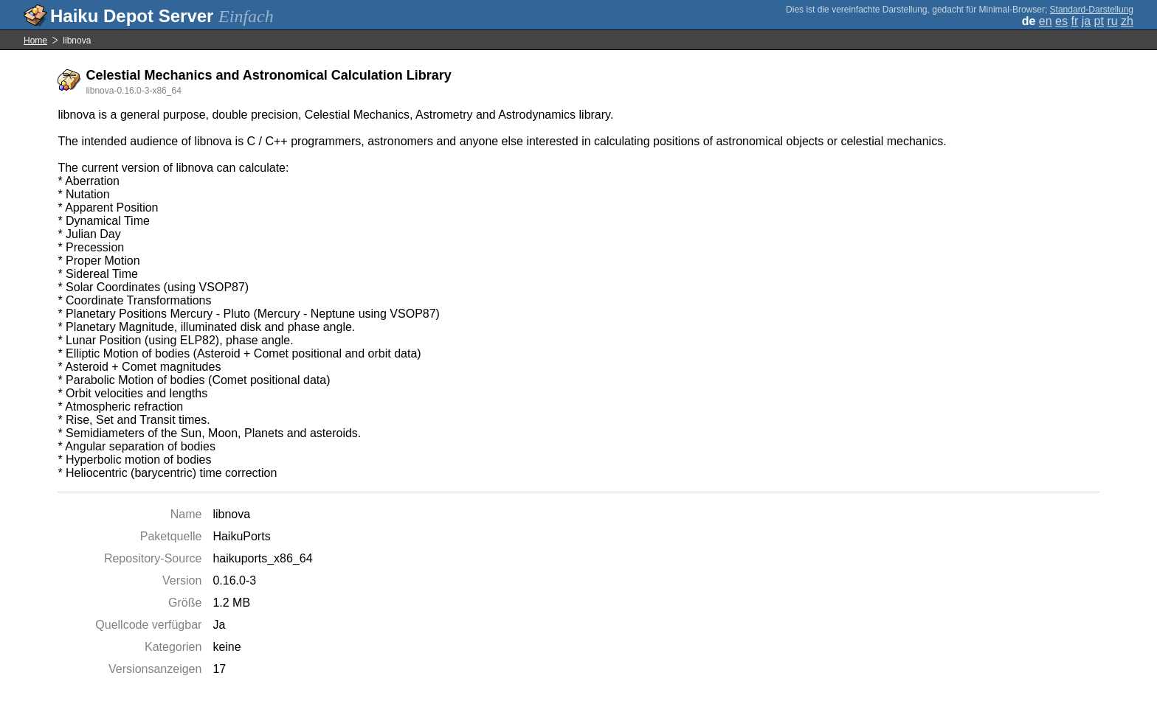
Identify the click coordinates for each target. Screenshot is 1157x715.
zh (1127, 21)
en (1045, 21)
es (1061, 21)
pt (1099, 21)
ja (1086, 21)
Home (35, 40)
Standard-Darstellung (1091, 9)
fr (1074, 21)
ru (1112, 21)
